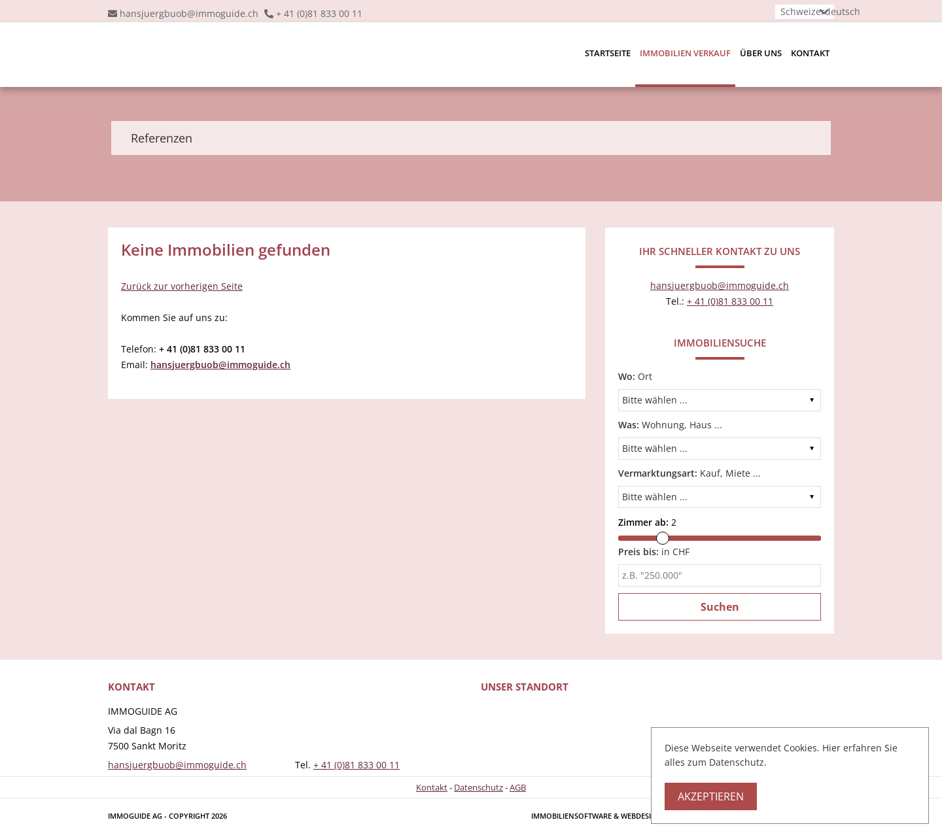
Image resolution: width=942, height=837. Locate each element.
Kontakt (810, 53)
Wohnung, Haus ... (670, 424)
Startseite (608, 53)
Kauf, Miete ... (689, 473)
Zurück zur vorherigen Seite (182, 286)
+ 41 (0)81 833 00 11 (319, 13)
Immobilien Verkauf (685, 53)
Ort (635, 376)
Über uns (761, 53)
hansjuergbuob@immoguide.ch (189, 13)
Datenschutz (478, 787)
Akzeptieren (711, 796)
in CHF (653, 551)
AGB (518, 787)
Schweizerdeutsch (820, 11)
